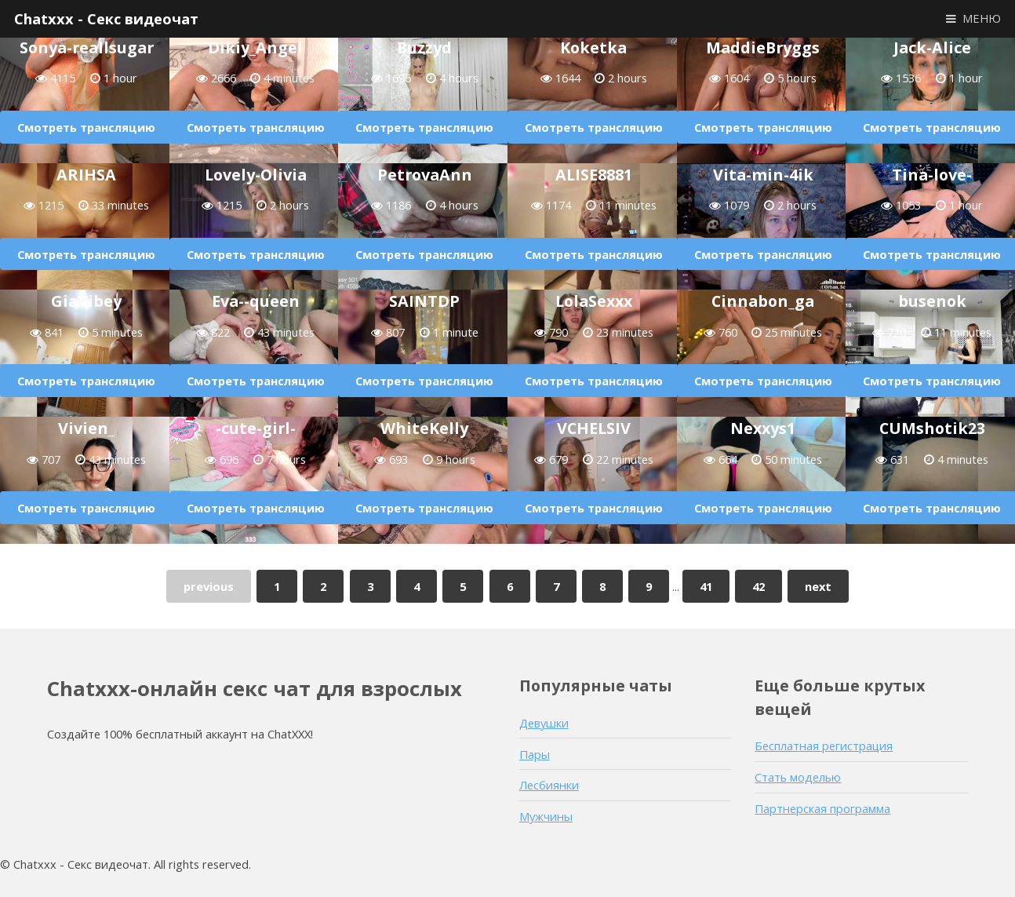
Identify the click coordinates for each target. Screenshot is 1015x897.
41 (706, 586)
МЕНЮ (981, 18)
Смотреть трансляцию (86, 127)
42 (758, 586)
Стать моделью (798, 777)
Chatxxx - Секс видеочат (106, 18)
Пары (534, 754)
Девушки (544, 723)
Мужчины (546, 816)
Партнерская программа (822, 808)
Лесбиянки (549, 785)
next (818, 586)
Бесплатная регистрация (824, 745)
